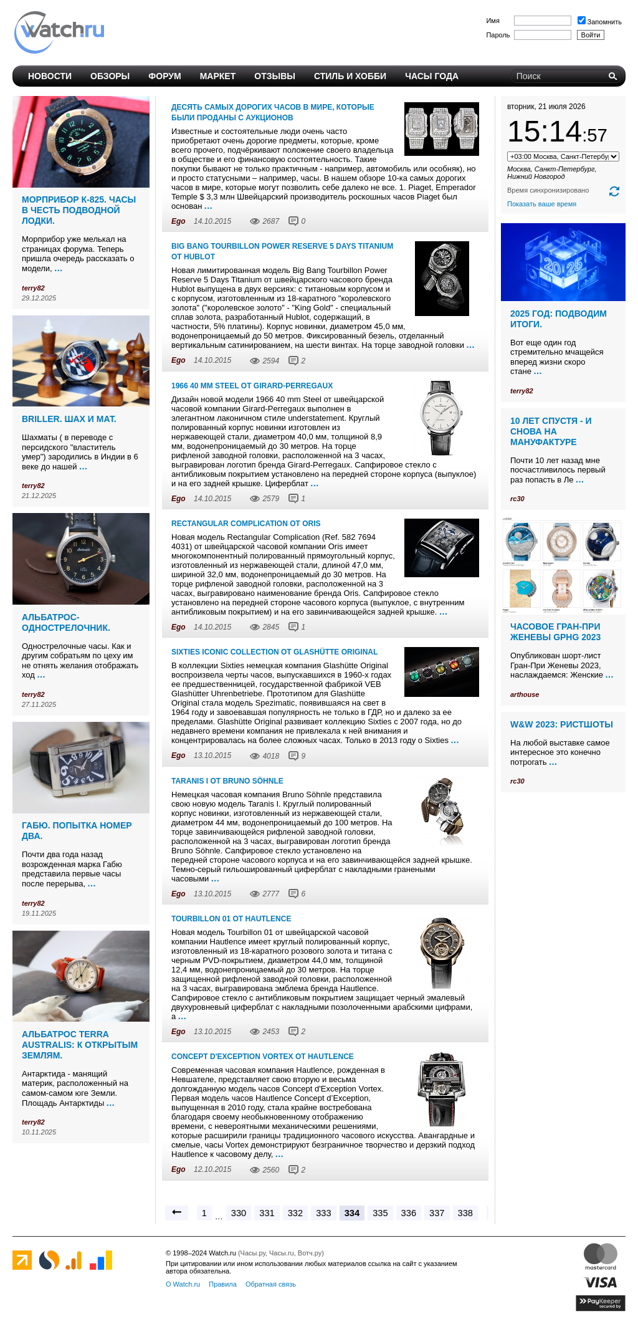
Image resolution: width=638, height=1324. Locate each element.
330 (238, 1213)
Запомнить (600, 22)
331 (266, 1213)
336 (408, 1213)
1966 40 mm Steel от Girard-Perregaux (252, 385)
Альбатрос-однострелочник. (66, 622)
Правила (223, 1284)
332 (295, 1213)
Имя (492, 20)
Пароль (498, 35)
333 (323, 1213)
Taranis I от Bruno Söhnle (227, 781)
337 (436, 1213)
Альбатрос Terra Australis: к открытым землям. (80, 1044)
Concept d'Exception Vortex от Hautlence (262, 1056)
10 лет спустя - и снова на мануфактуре (551, 431)
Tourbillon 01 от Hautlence (231, 918)
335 (380, 1213)
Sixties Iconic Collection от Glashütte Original (274, 652)
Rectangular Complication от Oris (246, 523)
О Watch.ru (183, 1284)
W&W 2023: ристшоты (561, 724)
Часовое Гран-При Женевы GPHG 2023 (555, 631)
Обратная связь (270, 1284)
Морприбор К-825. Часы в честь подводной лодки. (79, 210)
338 (465, 1213)
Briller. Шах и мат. (69, 419)
